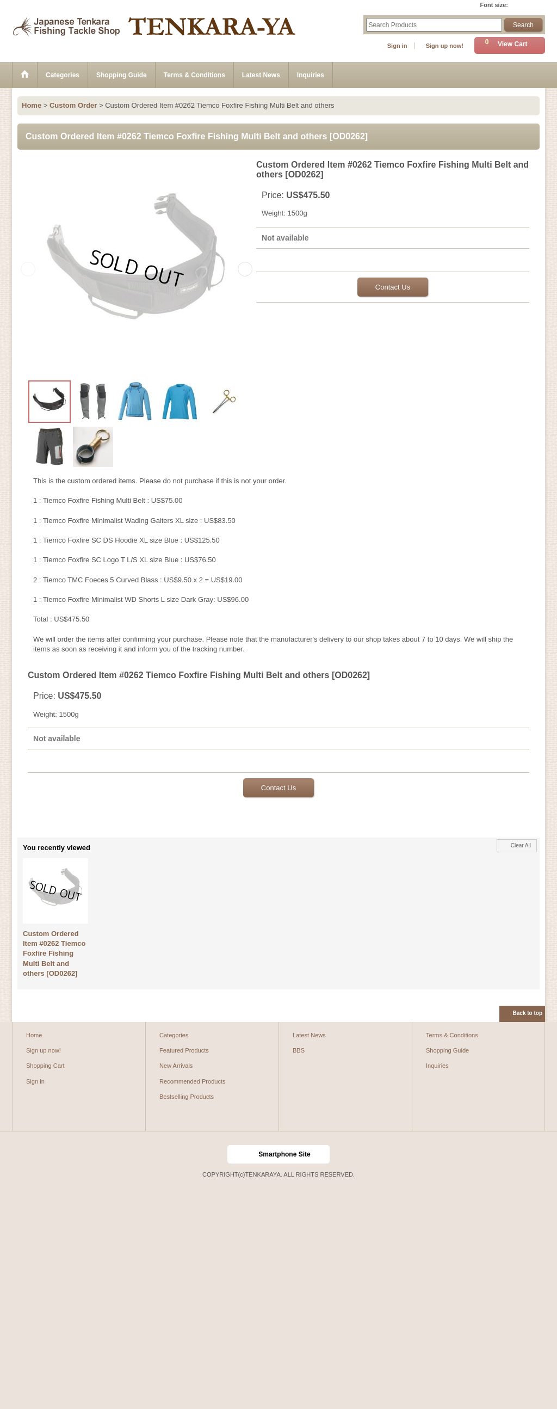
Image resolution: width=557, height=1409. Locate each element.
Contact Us (392, 287)
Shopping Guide (447, 1050)
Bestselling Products (186, 1096)
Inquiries (437, 1065)
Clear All (521, 845)
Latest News (309, 1035)
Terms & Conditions (452, 1035)
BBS (299, 1050)
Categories (173, 1035)
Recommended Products (192, 1081)
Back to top (527, 1013)
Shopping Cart (45, 1065)
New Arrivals (176, 1065)
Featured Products (184, 1050)
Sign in (397, 45)
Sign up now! (444, 45)
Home (34, 1035)
